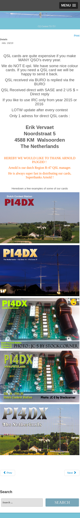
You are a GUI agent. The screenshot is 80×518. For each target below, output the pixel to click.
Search (62, 502)
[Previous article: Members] (7, 473)
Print (76, 35)
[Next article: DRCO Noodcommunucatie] (71, 473)
